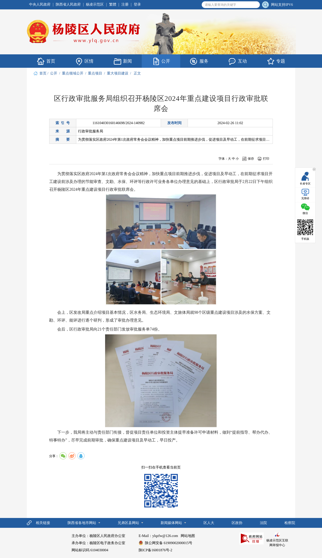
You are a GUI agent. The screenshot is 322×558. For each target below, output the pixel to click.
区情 (84, 61)
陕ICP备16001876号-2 (155, 550)
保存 (251, 158)
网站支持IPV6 (282, 4)
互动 (238, 61)
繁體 (112, 4)
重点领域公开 (72, 73)
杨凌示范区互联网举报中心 (277, 539)
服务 (199, 61)
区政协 (237, 522)
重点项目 (95, 73)
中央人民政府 (40, 4)
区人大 (208, 522)
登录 (137, 4)
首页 (46, 61)
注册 (125, 4)
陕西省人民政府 (68, 4)
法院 (263, 522)
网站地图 (188, 535)
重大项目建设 (117, 73)
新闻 (123, 61)
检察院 (289, 522)
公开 (161, 61)
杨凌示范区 (95, 4)
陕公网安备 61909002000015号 (168, 543)
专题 (276, 61)
